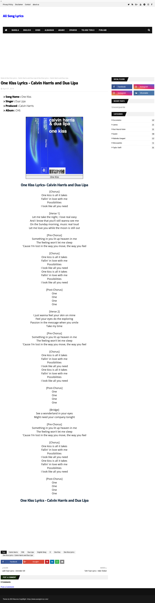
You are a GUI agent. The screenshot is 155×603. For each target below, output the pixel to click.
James (133, 125)
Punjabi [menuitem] (103, 30)
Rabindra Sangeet (133, 138)
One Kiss (57, 552)
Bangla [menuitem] (15, 30)
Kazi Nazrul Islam (133, 129)
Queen (133, 134)
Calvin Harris (13, 552)
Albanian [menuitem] (49, 30)
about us (36, 4)
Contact (28, 4)
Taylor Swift (133, 147)
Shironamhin (133, 143)
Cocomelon (133, 120)
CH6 (22, 552)
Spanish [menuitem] (73, 30)
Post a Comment (7, 587)
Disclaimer (19, 4)
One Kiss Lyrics (69, 552)
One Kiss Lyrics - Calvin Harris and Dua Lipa (21, 78)
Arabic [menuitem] (61, 30)
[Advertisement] (77, 55)
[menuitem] (6, 30)
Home (3, 78)
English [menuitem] (27, 30)
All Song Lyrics (13, 16)
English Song (41, 552)
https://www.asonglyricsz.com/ (37, 599)
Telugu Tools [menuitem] (88, 30)
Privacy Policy (8, 4)
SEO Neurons (14, 599)
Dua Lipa (31, 552)
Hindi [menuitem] (37, 30)
